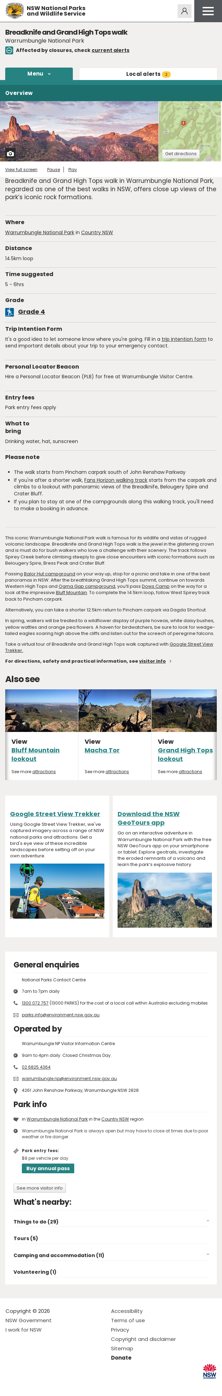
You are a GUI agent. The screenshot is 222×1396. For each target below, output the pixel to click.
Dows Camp (156, 586)
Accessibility (127, 1311)
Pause (53, 170)
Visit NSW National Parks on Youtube (41, 1385)
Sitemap (122, 1348)
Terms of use (128, 1320)
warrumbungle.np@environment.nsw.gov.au (69, 1078)
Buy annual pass (48, 1168)
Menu (35, 73)
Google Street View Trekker (55, 814)
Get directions (181, 153)
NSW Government (29, 1320)
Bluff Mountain (71, 592)
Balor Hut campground (49, 574)
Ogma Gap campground (87, 586)
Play (72, 170)
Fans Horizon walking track (115, 480)
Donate (121, 1357)
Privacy (120, 1329)
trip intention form (184, 339)
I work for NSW (24, 1329)
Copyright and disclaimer (143, 1339)
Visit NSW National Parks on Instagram (26, 1385)
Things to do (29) (36, 1221)
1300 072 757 (35, 1003)
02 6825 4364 (36, 1067)
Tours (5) (26, 1238)
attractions (44, 772)
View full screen (21, 170)
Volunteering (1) (35, 1272)
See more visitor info (40, 1188)
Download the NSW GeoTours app (149, 818)
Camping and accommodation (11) (59, 1255)
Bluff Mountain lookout (35, 754)
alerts (148, 74)
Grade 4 (31, 311)
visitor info (152, 661)
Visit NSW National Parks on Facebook (12, 1385)
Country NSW (97, 232)
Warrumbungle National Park (39, 232)
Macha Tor (102, 750)
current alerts (110, 50)
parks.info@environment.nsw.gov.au (61, 1015)
